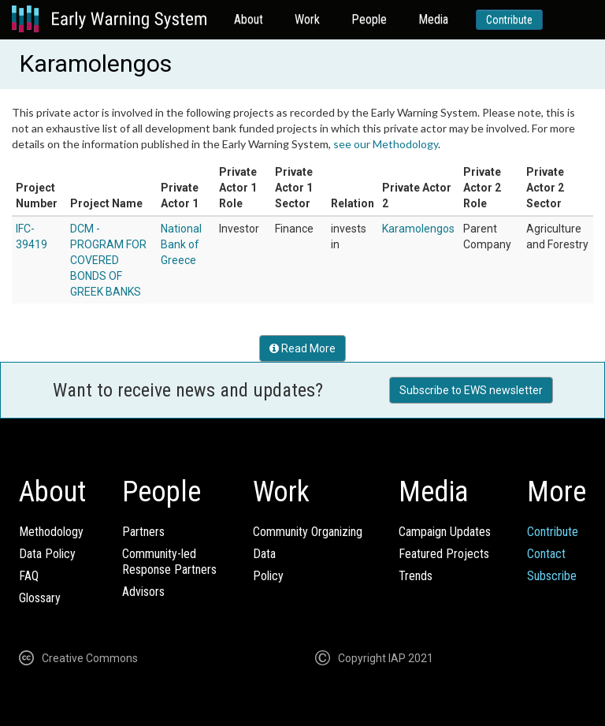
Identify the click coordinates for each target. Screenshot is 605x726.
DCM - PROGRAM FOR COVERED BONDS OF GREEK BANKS (108, 260)
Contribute (509, 19)
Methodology (51, 531)
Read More (302, 348)
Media (433, 19)
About (248, 19)
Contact (546, 553)
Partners (143, 531)
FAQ (29, 575)
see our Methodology (385, 144)
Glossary (40, 597)
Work (307, 19)
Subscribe (552, 575)
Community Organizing (307, 531)
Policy (268, 575)
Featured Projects (444, 553)
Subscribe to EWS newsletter (471, 390)
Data (264, 553)
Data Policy (47, 553)
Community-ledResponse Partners (169, 561)
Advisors (143, 591)
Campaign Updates (445, 531)
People (369, 19)
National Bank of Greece (181, 244)
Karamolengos (418, 228)
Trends (415, 575)
